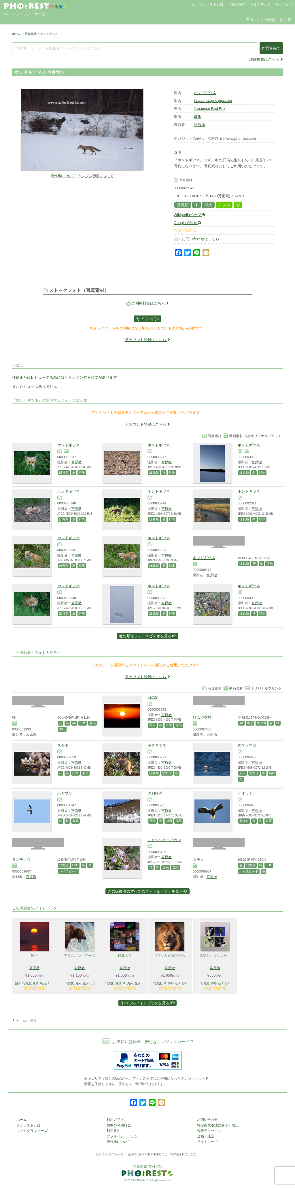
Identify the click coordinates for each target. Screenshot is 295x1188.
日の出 (153, 697)
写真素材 (30, 33)
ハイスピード (68, 871)
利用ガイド (115, 1120)
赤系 (165, 867)
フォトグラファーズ (32, 1131)
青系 (269, 820)
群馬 (197, 116)
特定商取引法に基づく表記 (218, 1125)
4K (254, 563)
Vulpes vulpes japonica (213, 101)
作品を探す (236, 4)
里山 (62, 729)
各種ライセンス (209, 1131)
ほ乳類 (183, 204)
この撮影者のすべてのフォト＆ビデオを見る (148, 891)
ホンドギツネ (205, 93)
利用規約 (113, 1131)
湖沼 (169, 820)
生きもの (50, 983)
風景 (152, 725)
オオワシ (245, 793)
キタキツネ (157, 745)
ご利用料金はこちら (150, 303)
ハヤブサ (64, 793)
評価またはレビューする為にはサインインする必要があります (64, 377)
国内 (18, 983)
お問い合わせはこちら (200, 239)
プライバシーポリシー (124, 1136)
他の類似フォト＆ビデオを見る (147, 636)
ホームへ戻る (24, 1020)
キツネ (224, 204)
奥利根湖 (155, 793)
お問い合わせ (207, 1120)
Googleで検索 (188, 223)
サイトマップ (260, 4)
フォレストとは (211, 4)
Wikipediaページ (189, 215)
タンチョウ (21, 859)
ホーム (189, 4)
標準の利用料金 (119, 1125)
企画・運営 (205, 1136)
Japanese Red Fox (209, 108)
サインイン (284, 4)
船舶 (272, 773)
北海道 (261, 723)
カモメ (198, 859)
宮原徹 (199, 125)
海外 (78, 983)
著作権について (63, 175)
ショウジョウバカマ (164, 840)
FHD (75, 865)
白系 (83, 723)
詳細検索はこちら (266, 59)
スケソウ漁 (247, 745)
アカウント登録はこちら (268, 20)
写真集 (26, 983)
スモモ (63, 745)
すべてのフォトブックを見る (147, 1003)
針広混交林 (202, 717)
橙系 (169, 725)
